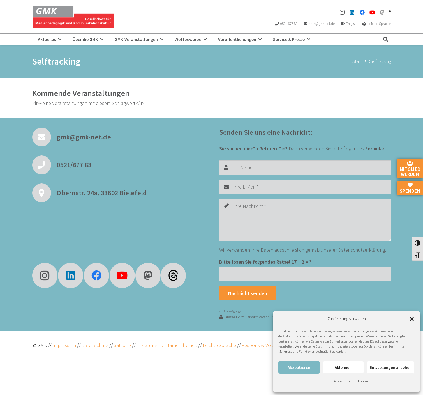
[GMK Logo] (73, 17)
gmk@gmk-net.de (84, 137)
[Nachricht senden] (247, 293)
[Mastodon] (382, 12)
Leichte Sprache (220, 345)
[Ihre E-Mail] (305, 187)
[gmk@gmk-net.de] (44, 137)
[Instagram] (342, 12)
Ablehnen (343, 367)
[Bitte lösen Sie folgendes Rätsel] (305, 274)
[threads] (390, 11)
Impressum (365, 381)
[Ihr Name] (305, 167)
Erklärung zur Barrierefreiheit (167, 345)
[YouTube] (372, 12)
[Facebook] (362, 12)
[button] (412, 319)
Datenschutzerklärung (361, 250)
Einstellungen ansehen (391, 367)
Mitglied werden (410, 169)
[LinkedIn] (352, 12)
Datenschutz (341, 381)
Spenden (410, 188)
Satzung (122, 345)
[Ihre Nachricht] (305, 220)
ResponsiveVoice (259, 345)
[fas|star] (173, 275)
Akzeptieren (299, 367)
